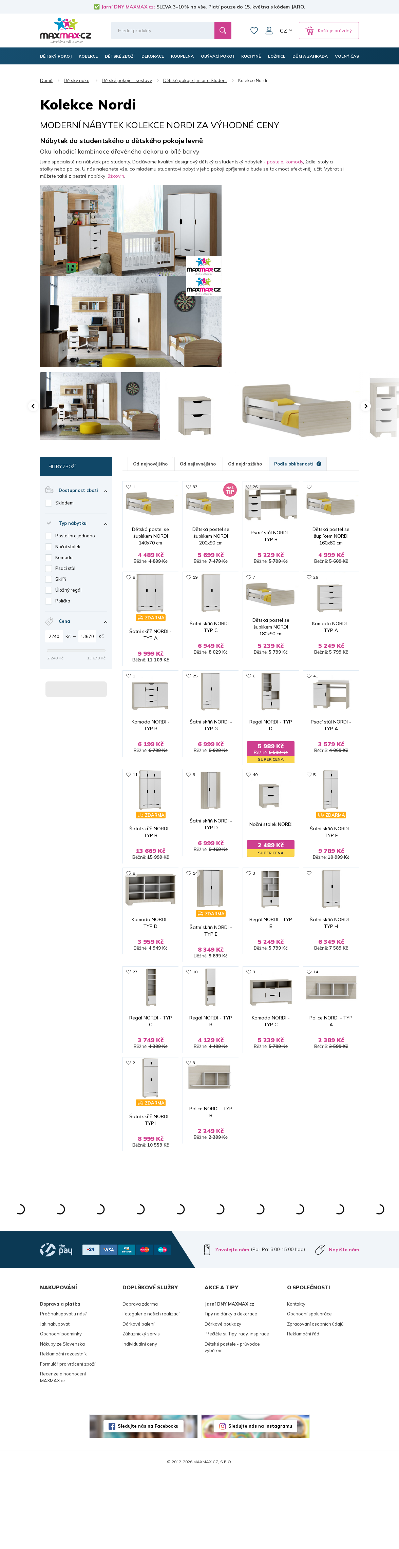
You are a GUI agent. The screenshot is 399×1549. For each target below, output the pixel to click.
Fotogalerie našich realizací (150, 1389)
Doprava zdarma (140, 1379)
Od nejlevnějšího (198, 463)
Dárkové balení (138, 1399)
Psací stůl (65, 568)
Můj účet (269, 30)
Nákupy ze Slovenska (62, 1419)
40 (255, 808)
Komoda (64, 557)
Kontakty (296, 1379)
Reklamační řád (303, 1409)
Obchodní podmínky (61, 1409)
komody (294, 162)
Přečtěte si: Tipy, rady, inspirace (237, 1409)
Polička (62, 600)
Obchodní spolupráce (309, 1389)
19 (195, 593)
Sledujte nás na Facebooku (148, 1501)
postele (275, 162)
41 (315, 700)
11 (135, 808)
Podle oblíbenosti (297, 463)
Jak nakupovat (55, 1399)
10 (195, 1022)
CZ (283, 30)
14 (195, 915)
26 (255, 486)
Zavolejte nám (232, 1325)
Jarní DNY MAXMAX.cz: (128, 7)
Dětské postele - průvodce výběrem (232, 1422)
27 (135, 1022)
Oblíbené (254, 30)
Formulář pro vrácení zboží (67, 1439)
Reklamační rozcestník (63, 1429)
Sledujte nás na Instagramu (260, 1501)
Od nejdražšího (245, 463)
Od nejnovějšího (150, 463)
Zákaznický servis (141, 1409)
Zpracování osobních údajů (315, 1399)
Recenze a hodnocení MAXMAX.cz (63, 1453)
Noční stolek (67, 546)
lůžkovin (115, 176)
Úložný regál (68, 590)
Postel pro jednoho (75, 535)
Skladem (64, 502)
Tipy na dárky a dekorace (231, 1389)
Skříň (60, 579)
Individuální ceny (139, 1419)
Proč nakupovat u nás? (63, 1389)
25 (195, 700)
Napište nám (344, 1325)
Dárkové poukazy (223, 1399)
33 (195, 486)
